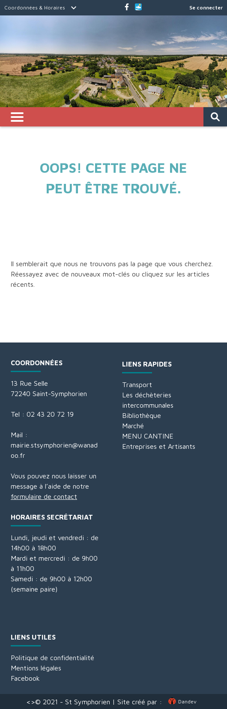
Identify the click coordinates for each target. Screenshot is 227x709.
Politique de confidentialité (52, 657)
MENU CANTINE (147, 436)
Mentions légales (36, 668)
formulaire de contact (44, 496)
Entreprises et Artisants (158, 446)
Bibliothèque (141, 415)
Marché (133, 426)
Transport (137, 384)
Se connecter (206, 7)
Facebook (25, 678)
